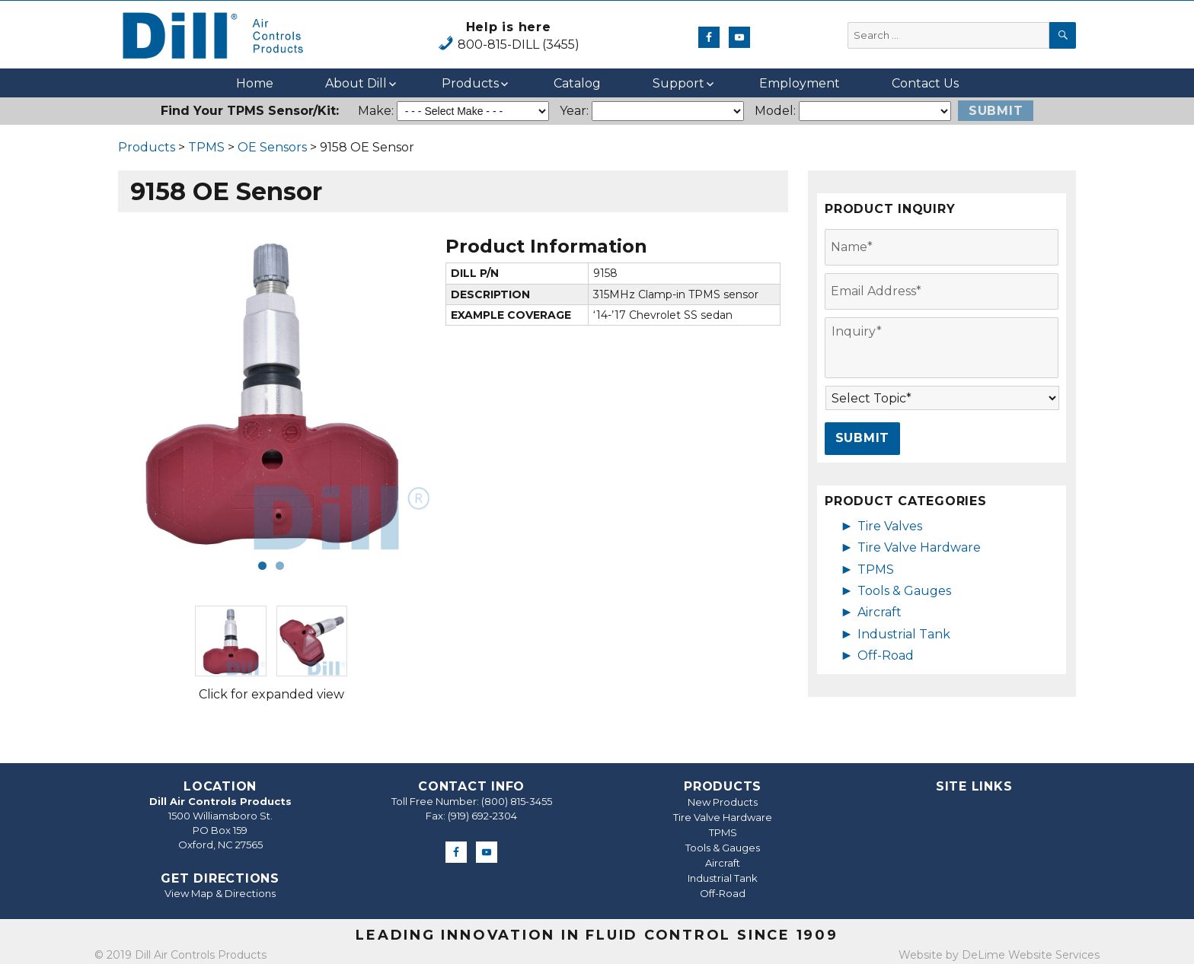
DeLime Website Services (1031, 955)
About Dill (356, 83)
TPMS (206, 147)
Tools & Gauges (904, 591)
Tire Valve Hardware (919, 547)
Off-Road (885, 655)
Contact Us (925, 83)
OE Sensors (272, 147)
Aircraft (879, 612)
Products (470, 83)
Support (678, 83)
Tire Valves (889, 526)
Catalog (577, 83)
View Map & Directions (220, 893)
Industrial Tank (903, 634)
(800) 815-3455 (516, 801)
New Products (723, 802)
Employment (799, 83)
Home (254, 83)
